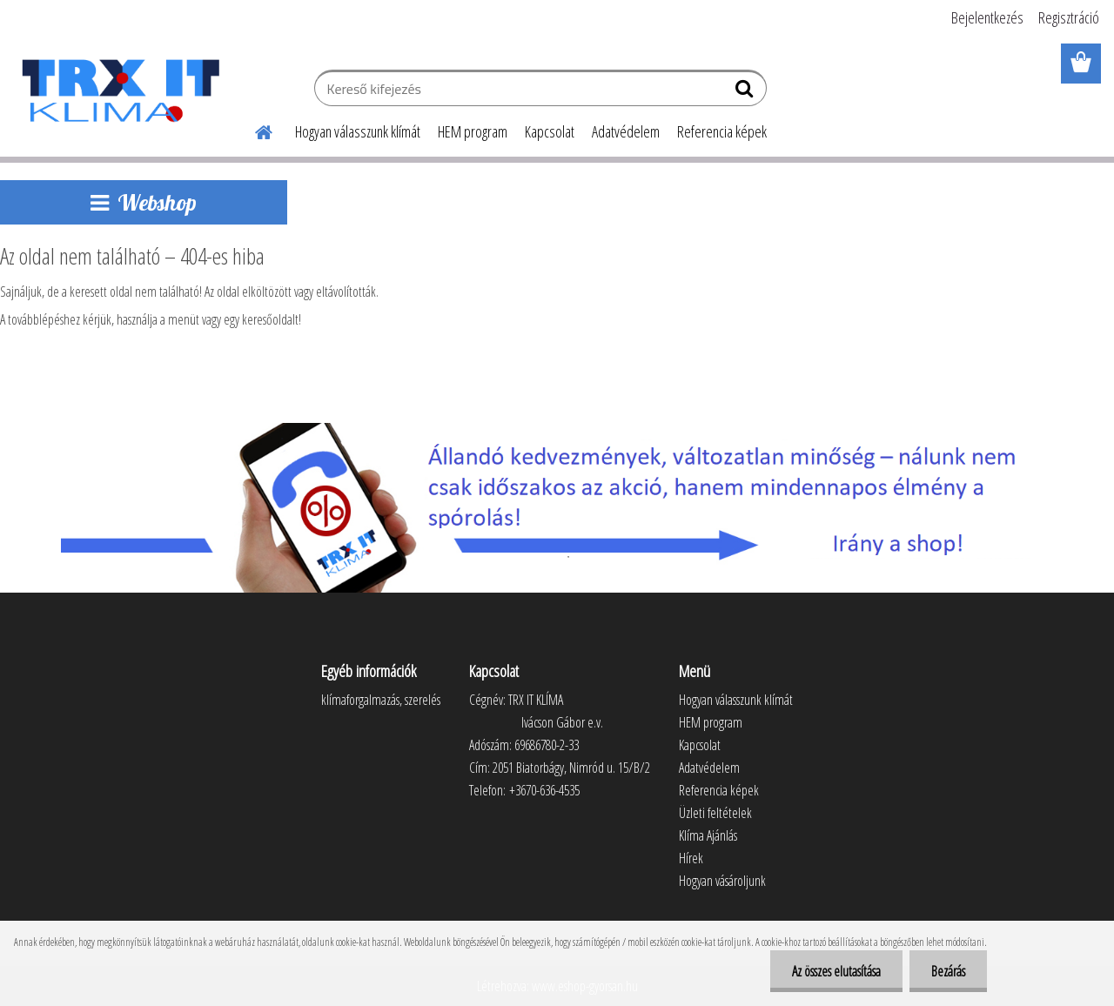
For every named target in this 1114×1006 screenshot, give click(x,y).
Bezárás (948, 971)
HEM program (472, 131)
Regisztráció (1068, 17)
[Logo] (119, 90)
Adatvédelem (626, 131)
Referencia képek (722, 131)
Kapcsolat (549, 131)
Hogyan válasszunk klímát (357, 131)
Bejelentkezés (987, 17)
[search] (746, 92)
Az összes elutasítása (836, 971)
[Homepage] (253, 130)
